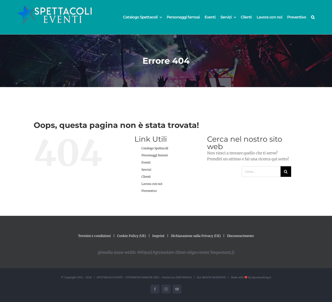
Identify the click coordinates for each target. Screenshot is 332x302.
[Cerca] (286, 171)
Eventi (146, 162)
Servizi (146, 170)
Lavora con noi (151, 184)
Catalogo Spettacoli (154, 148)
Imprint (158, 236)
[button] (312, 17)
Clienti (146, 177)
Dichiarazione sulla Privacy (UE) (196, 236)
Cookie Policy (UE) (131, 236)
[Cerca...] (261, 171)
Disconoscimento (240, 236)
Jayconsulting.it (261, 277)
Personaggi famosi (154, 155)
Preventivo (149, 191)
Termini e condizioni (94, 236)
